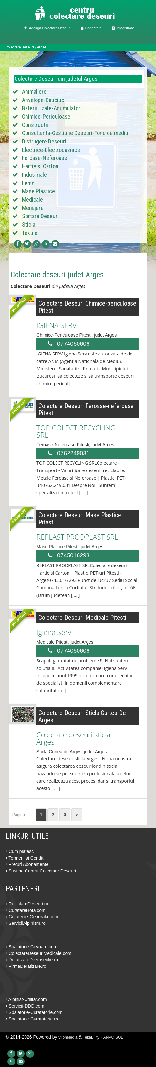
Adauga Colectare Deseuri (47, 28)
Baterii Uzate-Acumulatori (52, 108)
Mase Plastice (38, 191)
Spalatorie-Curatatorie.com (34, 1012)
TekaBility (91, 1037)
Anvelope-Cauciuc (43, 100)
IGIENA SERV (56, 325)
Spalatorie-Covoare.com (31, 946)
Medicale (32, 199)
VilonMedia (67, 1037)
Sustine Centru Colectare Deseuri (41, 870)
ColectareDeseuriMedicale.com (38, 953)
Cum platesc (20, 851)
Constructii (35, 124)
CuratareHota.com (26, 910)
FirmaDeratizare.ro (26, 966)
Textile (29, 232)
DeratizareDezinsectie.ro (32, 959)
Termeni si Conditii (26, 858)
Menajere (33, 208)
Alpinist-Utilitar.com (26, 999)
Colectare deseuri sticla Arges (73, 738)
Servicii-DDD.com (25, 1006)
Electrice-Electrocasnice (51, 149)
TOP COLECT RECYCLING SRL (75, 431)
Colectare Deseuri (20, 47)
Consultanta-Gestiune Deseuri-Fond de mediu (75, 133)
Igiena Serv (53, 632)
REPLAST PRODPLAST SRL (77, 536)
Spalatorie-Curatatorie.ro (32, 1018)
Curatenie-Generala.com (32, 916)
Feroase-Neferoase (44, 157)
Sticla (28, 224)
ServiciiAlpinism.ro (26, 923)
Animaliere (34, 91)
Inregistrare (123, 28)
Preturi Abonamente (27, 864)
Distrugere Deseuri (44, 141)
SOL (119, 1037)
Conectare (91, 28)
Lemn (28, 183)
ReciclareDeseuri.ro (27, 903)
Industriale (34, 174)
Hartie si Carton (40, 166)
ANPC (108, 1037)
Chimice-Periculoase (46, 116)
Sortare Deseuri (40, 216)
